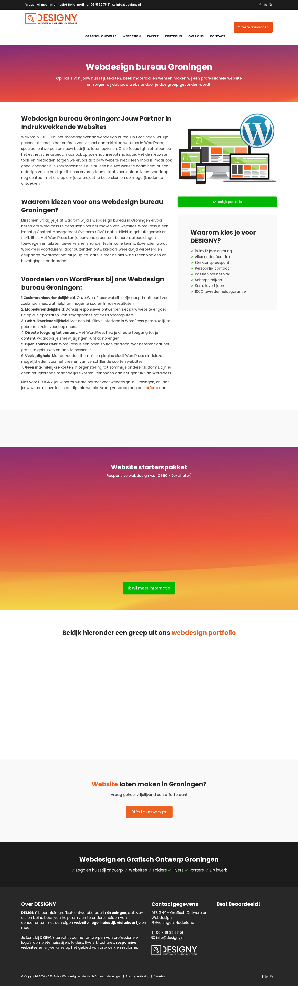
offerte (152, 387)
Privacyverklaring (137, 976)
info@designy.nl (170, 937)
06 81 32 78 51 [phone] (100, 4)
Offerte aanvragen (253, 27)
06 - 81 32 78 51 (169, 932)
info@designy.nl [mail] (128, 4)
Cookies (159, 976)
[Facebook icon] (260, 5)
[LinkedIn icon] (265, 5)
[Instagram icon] (270, 5)
